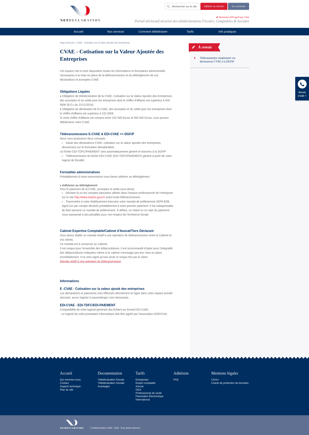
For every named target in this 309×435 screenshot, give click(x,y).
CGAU (215, 379)
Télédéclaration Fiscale (111, 379)
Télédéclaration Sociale (111, 382)
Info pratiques (227, 31)
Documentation (110, 373)
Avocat (139, 386)
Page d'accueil (67, 42)
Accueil (78, 31)
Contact (64, 382)
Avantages (104, 386)
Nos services (115, 31)
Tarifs (190, 31)
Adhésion (181, 373)
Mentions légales (224, 373)
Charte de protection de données (230, 382)
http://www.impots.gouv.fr (89, 197)
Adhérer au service (214, 6)
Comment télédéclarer (153, 31)
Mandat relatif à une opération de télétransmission (90, 261)
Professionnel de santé (149, 393)
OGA (138, 389)
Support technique (70, 386)
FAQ (176, 379)
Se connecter (239, 6)
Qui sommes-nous (70, 379)
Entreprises (142, 379)
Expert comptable (145, 382)
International (143, 399)
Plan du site (66, 389)
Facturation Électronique (149, 396)
